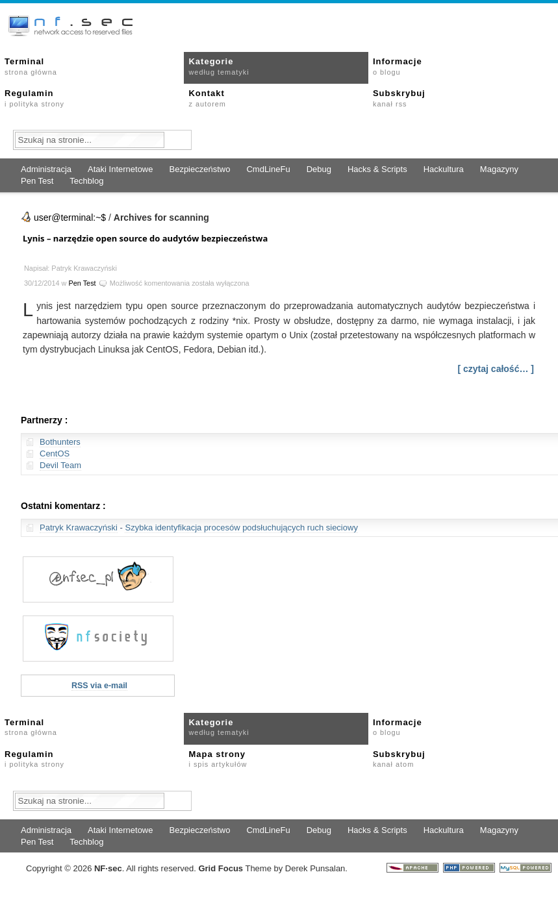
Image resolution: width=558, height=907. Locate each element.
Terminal (31, 66)
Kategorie (218, 66)
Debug (319, 169)
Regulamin (34, 98)
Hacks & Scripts (377, 169)
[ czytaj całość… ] (496, 369)
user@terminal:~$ (70, 217)
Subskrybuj (399, 98)
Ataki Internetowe (120, 169)
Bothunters (60, 442)
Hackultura (444, 169)
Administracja (46, 169)
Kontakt (206, 98)
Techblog (86, 181)
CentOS (55, 453)
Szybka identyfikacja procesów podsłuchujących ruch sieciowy (241, 527)
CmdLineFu (268, 169)
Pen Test (37, 181)
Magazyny (499, 169)
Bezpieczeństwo (199, 169)
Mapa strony (217, 759)
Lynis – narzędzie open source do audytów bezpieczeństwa (145, 238)
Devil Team (60, 465)
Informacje (397, 66)
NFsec (108, 868)
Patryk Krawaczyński (79, 527)
